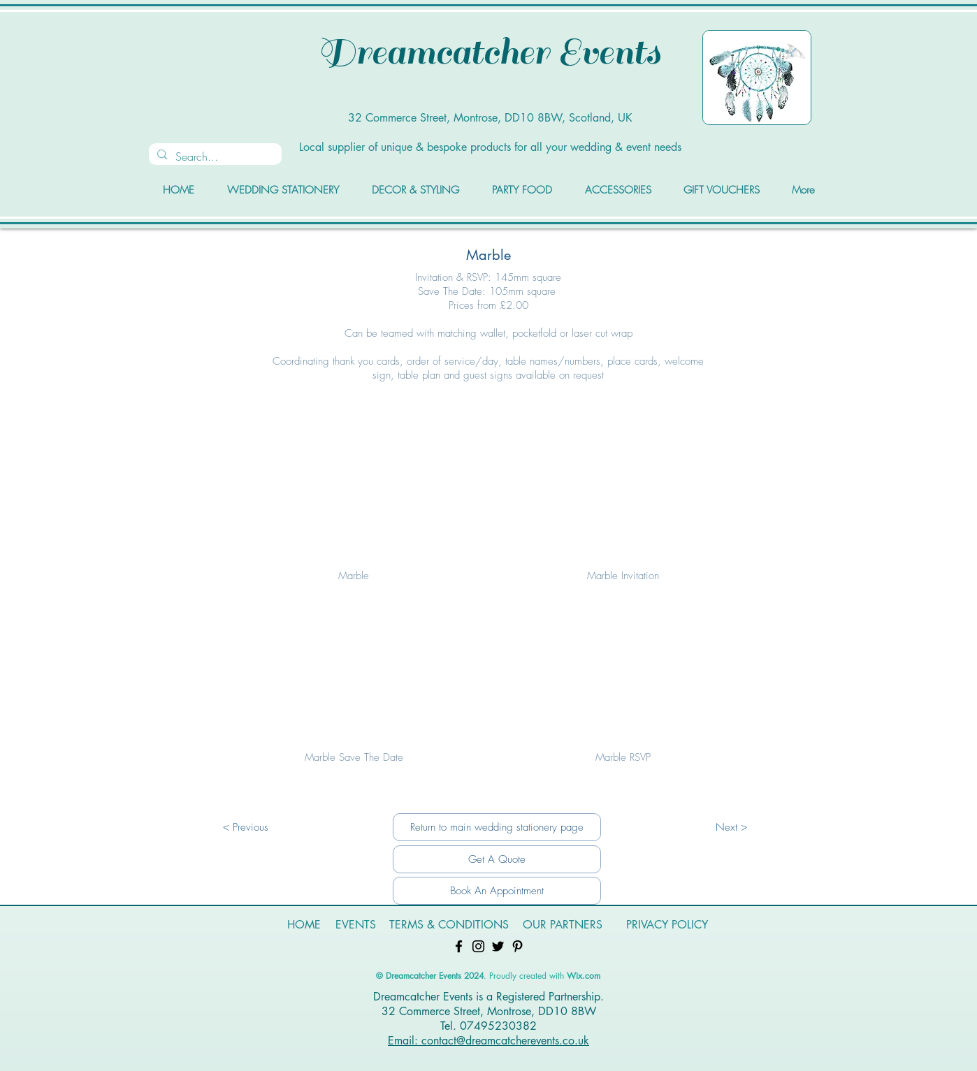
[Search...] (213, 156)
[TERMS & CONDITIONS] (449, 925)
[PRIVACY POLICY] (666, 925)
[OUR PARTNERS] (562, 925)
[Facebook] (459, 946)
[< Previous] (245, 827)
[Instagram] (478, 946)
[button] (353, 509)
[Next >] (731, 827)
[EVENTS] (355, 925)
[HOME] (304, 925)
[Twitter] (498, 946)
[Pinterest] (517, 946)
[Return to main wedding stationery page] (497, 827)
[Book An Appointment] (497, 891)
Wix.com (583, 976)
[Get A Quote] (497, 859)
